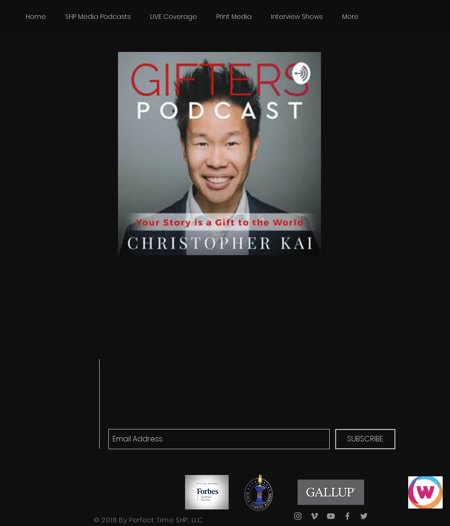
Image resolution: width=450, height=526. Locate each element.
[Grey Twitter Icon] (364, 516)
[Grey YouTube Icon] (331, 516)
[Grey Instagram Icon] (298, 516)
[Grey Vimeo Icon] (314, 516)
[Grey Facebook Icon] (347, 516)
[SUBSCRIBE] (365, 439)
